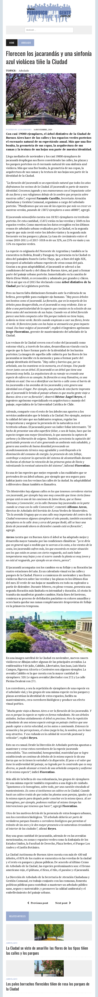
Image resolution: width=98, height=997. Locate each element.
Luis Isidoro (23, 129)
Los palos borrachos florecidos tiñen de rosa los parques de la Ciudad (48, 975)
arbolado (23, 70)
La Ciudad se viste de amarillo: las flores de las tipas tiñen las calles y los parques (48, 939)
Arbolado (10, 932)
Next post (63, 892)
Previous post (37, 892)
